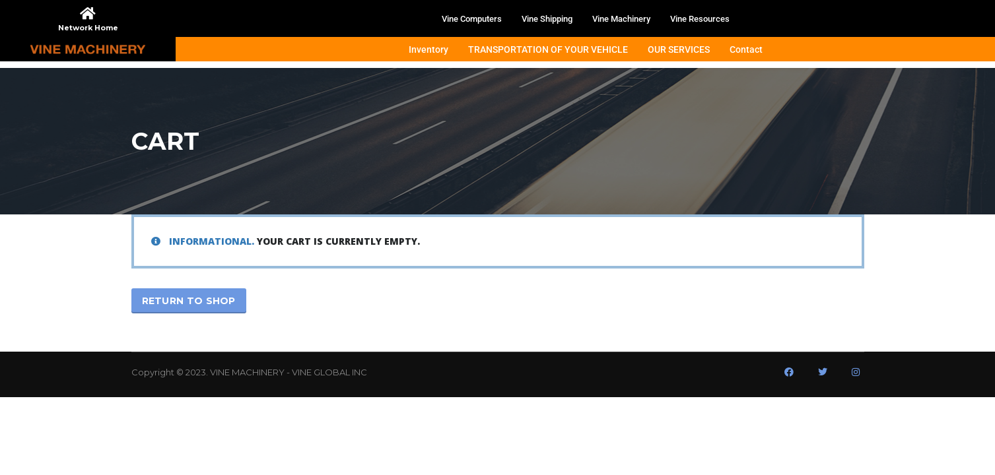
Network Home (88, 27)
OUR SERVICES (679, 49)
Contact (746, 49)
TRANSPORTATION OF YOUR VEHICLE (548, 49)
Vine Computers (472, 19)
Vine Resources (700, 19)
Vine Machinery (621, 19)
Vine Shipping (547, 19)
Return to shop (189, 301)
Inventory (428, 49)
